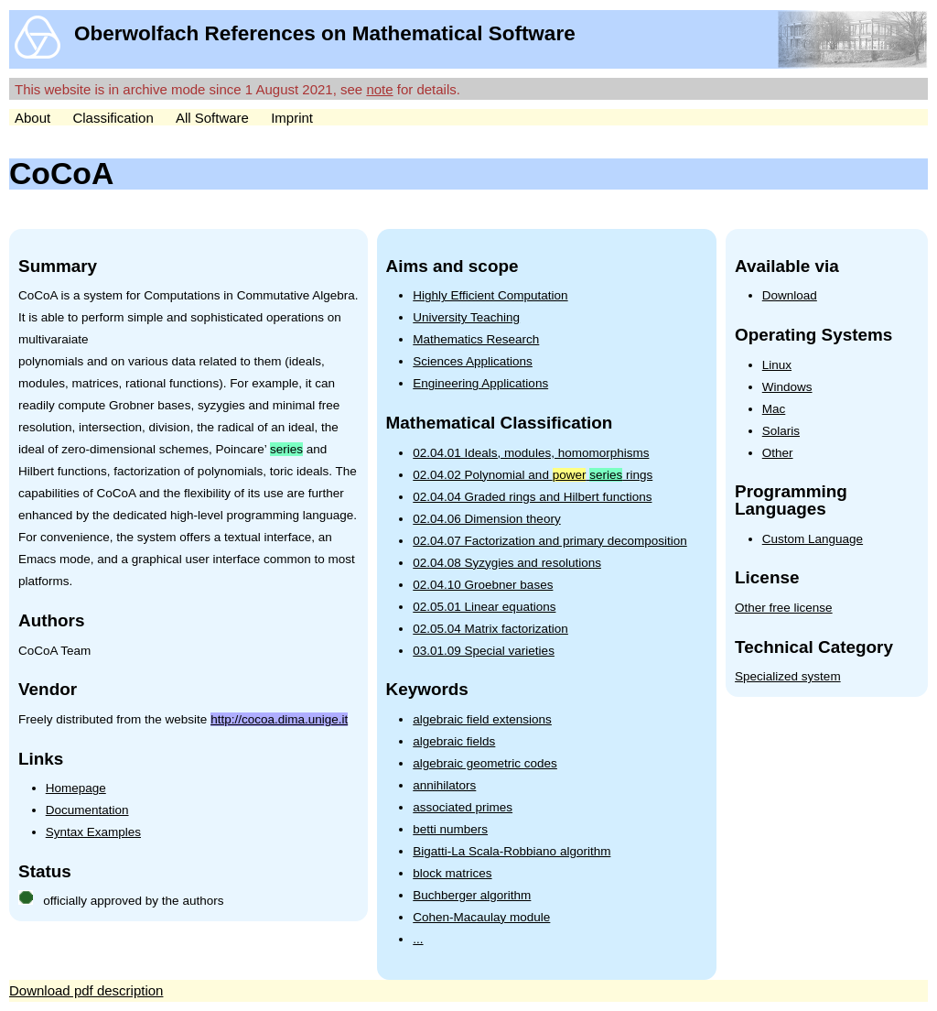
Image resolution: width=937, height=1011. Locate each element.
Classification (112, 117)
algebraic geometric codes (485, 763)
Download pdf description (86, 990)
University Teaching (466, 317)
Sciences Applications (473, 361)
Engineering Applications (480, 383)
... (418, 939)
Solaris (781, 431)
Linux (777, 365)
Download (789, 295)
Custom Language (812, 539)
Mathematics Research (476, 339)
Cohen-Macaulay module (481, 917)
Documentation (87, 810)
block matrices (452, 873)
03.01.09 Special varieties (484, 651)
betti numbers (450, 829)
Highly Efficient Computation (490, 295)
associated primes (462, 807)
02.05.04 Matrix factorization (490, 629)
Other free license (784, 607)
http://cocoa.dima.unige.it (279, 719)
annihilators (444, 785)
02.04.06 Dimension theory (486, 519)
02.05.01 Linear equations (484, 607)
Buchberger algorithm (472, 895)
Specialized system (788, 676)
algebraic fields (454, 741)
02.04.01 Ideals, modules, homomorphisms (531, 453)
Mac (774, 409)
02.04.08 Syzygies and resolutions (507, 563)
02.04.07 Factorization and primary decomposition (549, 541)
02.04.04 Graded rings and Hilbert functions (532, 497)
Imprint (292, 117)
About (32, 117)
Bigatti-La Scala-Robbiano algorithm (511, 851)
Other (777, 453)
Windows (787, 387)
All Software (212, 117)
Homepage (76, 788)
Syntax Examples (93, 832)
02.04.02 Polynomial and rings (532, 475)
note (379, 89)
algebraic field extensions (482, 719)
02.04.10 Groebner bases (483, 585)
